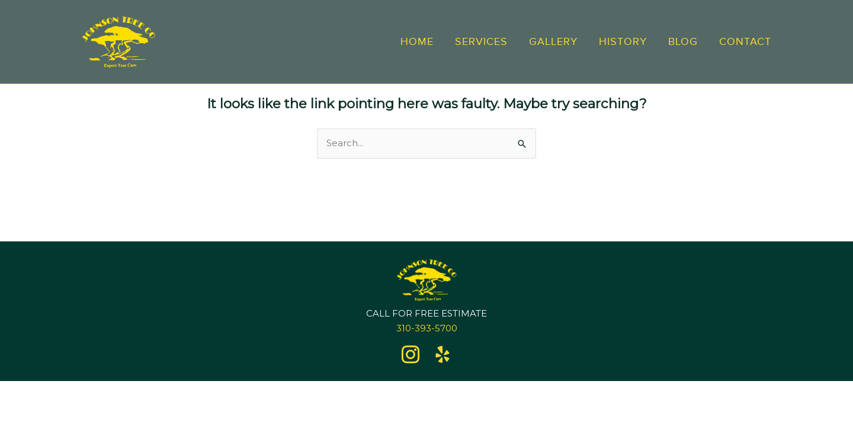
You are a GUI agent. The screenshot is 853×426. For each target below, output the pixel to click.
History (623, 41)
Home (417, 41)
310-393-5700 (426, 328)
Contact (745, 41)
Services (481, 41)
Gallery (553, 41)
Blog (683, 41)
